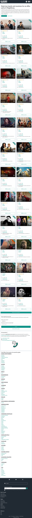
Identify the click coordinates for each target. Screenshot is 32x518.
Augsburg (2, 366)
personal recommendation (5, 335)
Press (1, 514)
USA (2, 467)
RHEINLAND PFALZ (5, 435)
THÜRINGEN (3, 462)
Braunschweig (3, 407)
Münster (2, 428)
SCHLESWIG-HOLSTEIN (6, 457)
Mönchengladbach (4, 426)
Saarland (2, 442)
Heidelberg (3, 358)
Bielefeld (2, 417)
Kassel (2, 393)
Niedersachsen (3, 405)
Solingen (2, 433)
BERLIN (2, 371)
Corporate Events (3, 507)
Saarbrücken (3, 443)
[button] (29, 2)
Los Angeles (3, 473)
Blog (1, 512)
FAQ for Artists (3, 493)
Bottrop (2, 419)
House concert (2, 500)
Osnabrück (3, 410)
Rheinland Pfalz (3, 436)
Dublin (2, 399)
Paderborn (3, 432)
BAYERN (3, 364)
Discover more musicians (16, 312)
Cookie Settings (21, 516)
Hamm (2, 422)
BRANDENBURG (4, 374)
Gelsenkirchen (3, 420)
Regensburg (3, 367)
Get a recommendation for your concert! (8, 340)
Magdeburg (3, 454)
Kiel (1, 460)
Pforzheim (2, 361)
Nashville (2, 472)
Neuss (2, 430)
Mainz (2, 438)
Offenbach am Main (4, 395)
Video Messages (3, 501)
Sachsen (2, 446)
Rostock (2, 402)
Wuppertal (3, 416)
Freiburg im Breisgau (4, 357)
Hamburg (2, 386)
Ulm (2, 359)
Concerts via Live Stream (4, 502)
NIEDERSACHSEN (5, 404)
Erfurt (2, 464)
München (2, 365)
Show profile (8, 41)
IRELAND (3, 397)
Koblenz (2, 437)
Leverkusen (3, 425)
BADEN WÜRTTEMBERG (6, 353)
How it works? (10, 15)
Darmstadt (3, 394)
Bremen (2, 380)
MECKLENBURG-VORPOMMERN (8, 401)
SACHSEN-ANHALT (5, 451)
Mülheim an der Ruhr (4, 427)
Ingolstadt (2, 368)
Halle (2, 455)
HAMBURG (3, 385)
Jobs (1, 513)
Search (16, 326)
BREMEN (3, 379)
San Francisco (3, 475)
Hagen (2, 421)
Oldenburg (3, 408)
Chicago (2, 470)
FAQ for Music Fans (3, 494)
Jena (2, 465)
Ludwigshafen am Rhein (5, 439)
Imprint (10, 516)
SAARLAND (3, 441)
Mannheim (3, 356)
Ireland (2, 398)
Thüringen (2, 463)
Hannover (2, 406)
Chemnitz (2, 450)
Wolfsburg (3, 411)
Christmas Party (3, 508)
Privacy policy (13, 516)
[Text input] (15, 488)
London (2, 383)
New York (2, 471)
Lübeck (2, 459)
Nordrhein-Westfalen (4, 415)
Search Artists (4, 15)
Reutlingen (3, 362)
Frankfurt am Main (4, 391)
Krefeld (2, 424)
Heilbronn (2, 360)
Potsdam (2, 377)
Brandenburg (3, 376)
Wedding (2, 503)
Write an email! (4, 339)
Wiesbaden (3, 392)
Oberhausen (3, 431)
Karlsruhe (2, 355)
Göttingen (2, 412)
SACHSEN (3, 445)
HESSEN (3, 388)
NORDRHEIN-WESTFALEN (6, 413)
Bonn (2, 418)
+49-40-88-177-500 (5, 338)
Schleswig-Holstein (4, 458)
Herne (2, 423)
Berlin (2, 373)
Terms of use (17, 516)
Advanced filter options (16, 328)
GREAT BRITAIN (4, 382)
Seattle (2, 474)
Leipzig (2, 447)
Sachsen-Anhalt (3, 453)
